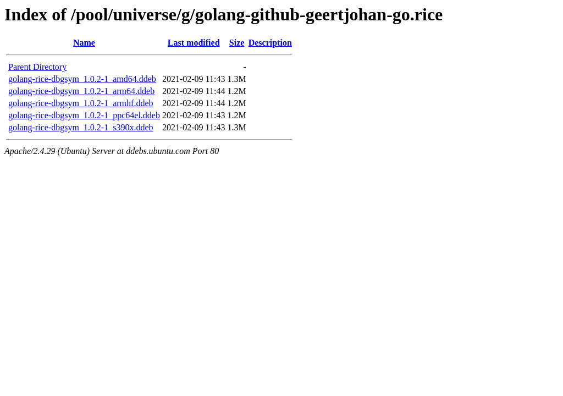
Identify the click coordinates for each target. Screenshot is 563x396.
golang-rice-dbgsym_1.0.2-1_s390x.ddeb (80, 127)
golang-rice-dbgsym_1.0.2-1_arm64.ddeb (81, 91)
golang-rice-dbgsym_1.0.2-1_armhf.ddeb (80, 103)
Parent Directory (37, 67)
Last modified (194, 42)
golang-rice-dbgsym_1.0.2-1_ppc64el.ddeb (84, 115)
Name (84, 42)
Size (237, 42)
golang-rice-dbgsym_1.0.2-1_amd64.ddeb (82, 79)
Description (270, 42)
